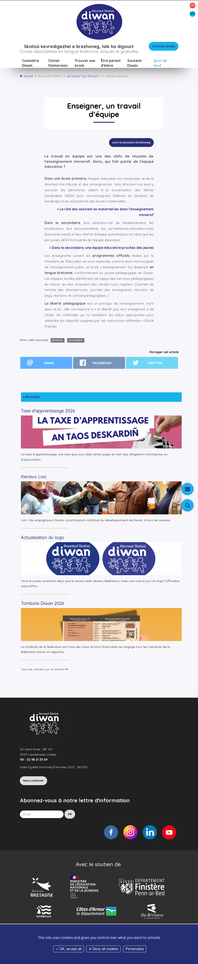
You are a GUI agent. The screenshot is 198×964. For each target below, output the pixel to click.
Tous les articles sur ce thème (44, 670)
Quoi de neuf (160, 63)
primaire (57, 340)
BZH (192, 13)
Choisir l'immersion (58, 63)
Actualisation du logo (42, 538)
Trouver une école (85, 63)
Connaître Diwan (30, 63)
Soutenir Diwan (134, 63)
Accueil (28, 76)
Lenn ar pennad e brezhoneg (131, 143)
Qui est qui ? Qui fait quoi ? (83, 76)
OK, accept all (68, 949)
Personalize (135, 949)
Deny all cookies (103, 949)
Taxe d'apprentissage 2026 (48, 411)
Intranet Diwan (163, 47)
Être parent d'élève (111, 63)
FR (192, 5)
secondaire (75, 340)
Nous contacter (33, 781)
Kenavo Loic (34, 477)
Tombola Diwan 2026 (42, 603)
